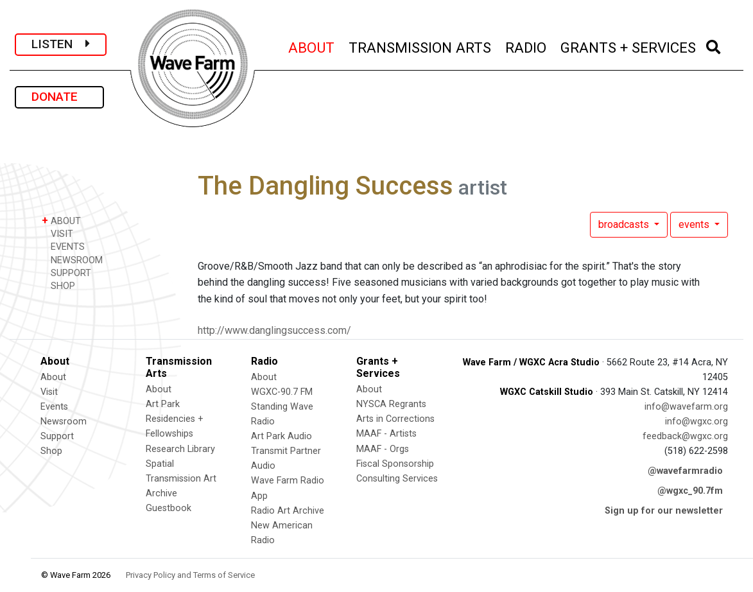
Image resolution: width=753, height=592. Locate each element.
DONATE (59, 96)
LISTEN (60, 44)
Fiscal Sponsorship (395, 463)
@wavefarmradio (685, 471)
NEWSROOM (72, 260)
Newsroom (63, 421)
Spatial (160, 463)
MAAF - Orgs (382, 449)
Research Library (180, 449)
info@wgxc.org (696, 421)
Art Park (163, 404)
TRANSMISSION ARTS (420, 46)
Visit (49, 392)
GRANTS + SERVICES (629, 46)
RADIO (526, 46)
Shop (51, 451)
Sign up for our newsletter (664, 510)
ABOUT (312, 46)
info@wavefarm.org (686, 406)
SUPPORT (66, 272)
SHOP (58, 285)
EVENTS (63, 246)
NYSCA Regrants (391, 404)
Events (54, 406)
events (695, 224)
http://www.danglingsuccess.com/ (274, 330)
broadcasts (625, 224)
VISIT (57, 233)
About (53, 377)
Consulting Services (397, 478)
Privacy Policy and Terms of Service (190, 575)
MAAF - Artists (386, 433)
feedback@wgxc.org (685, 436)
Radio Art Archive (287, 510)
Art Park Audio (281, 436)
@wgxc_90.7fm (690, 490)
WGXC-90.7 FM (282, 392)
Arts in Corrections (395, 419)
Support (57, 436)
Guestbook (168, 508)
